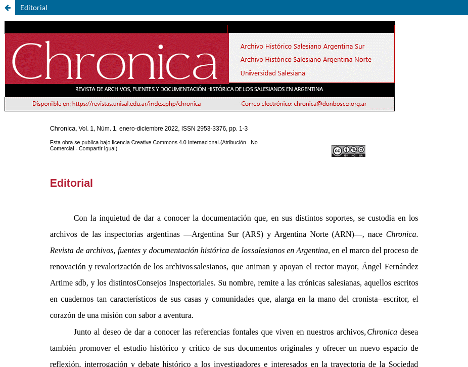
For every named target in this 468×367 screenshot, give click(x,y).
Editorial (34, 7)
